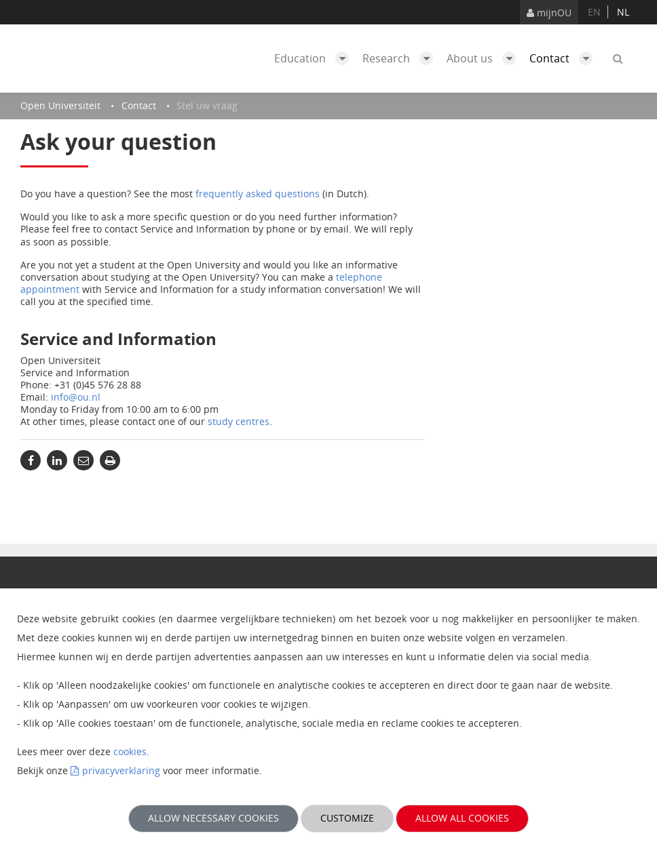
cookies (130, 751)
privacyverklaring (121, 770)
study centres (238, 421)
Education (315, 58)
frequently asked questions (257, 193)
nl (623, 11)
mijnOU (549, 12)
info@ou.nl (75, 396)
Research (401, 58)
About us (485, 58)
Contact (564, 58)
